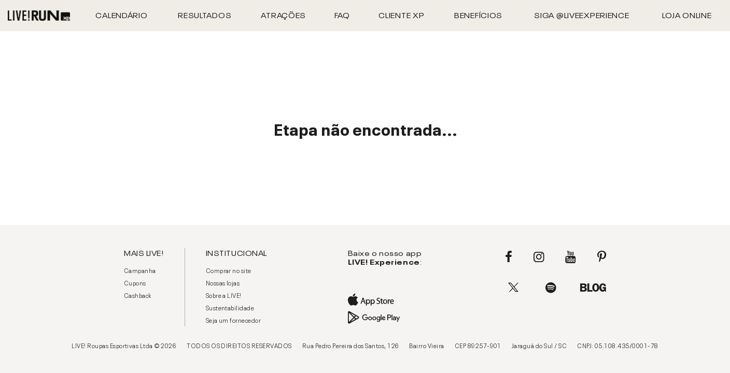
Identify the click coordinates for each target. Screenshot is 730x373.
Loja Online (687, 14)
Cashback (138, 294)
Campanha (140, 270)
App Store (383, 300)
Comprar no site (228, 270)
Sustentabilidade (230, 307)
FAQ (342, 14)
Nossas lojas (223, 282)
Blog (593, 287)
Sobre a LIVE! (224, 294)
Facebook (508, 257)
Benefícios (478, 14)
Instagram (539, 257)
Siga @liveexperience (581, 14)
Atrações (283, 14)
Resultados (204, 14)
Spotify (551, 287)
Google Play (383, 317)
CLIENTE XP (401, 14)
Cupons (135, 282)
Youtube (571, 257)
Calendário (121, 14)
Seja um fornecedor (233, 319)
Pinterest (602, 257)
